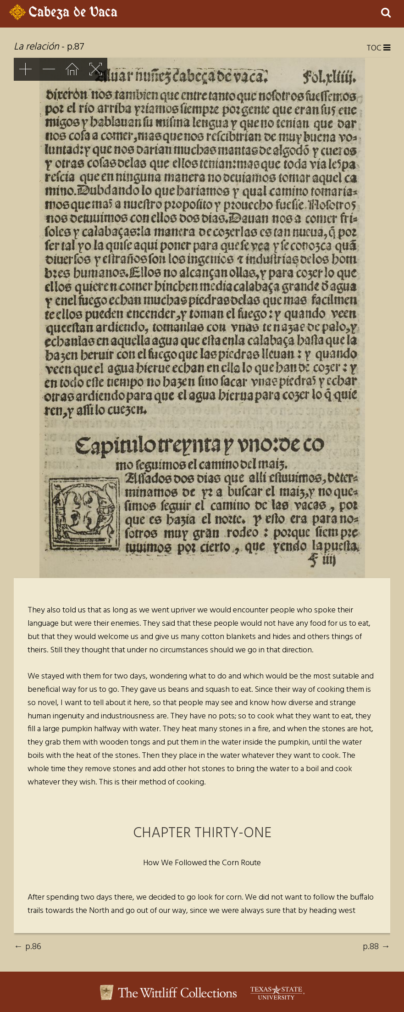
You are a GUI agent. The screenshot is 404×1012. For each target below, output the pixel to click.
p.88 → (376, 947)
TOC (378, 49)
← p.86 (27, 947)
